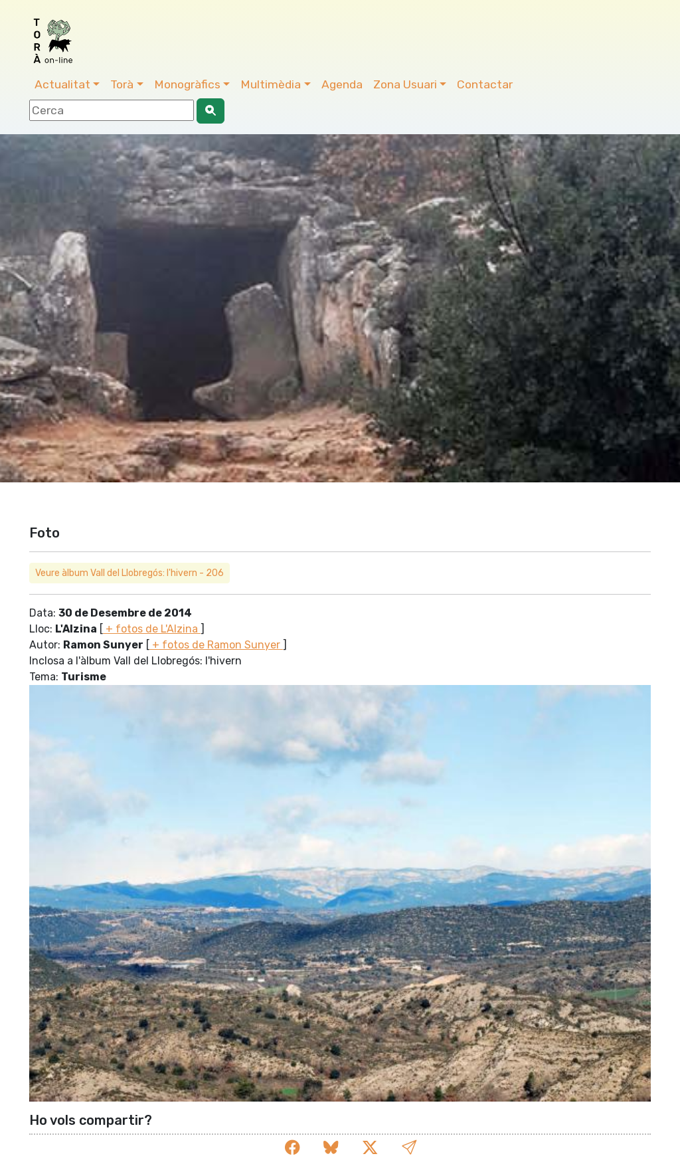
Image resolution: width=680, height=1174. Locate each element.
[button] (409, 1148)
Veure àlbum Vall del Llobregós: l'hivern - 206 (129, 573)
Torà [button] (121, 84)
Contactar (485, 84)
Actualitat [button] (62, 84)
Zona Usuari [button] (405, 84)
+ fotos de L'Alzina (152, 629)
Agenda (342, 84)
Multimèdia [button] (270, 84)
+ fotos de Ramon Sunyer (216, 644)
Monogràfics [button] (187, 84)
